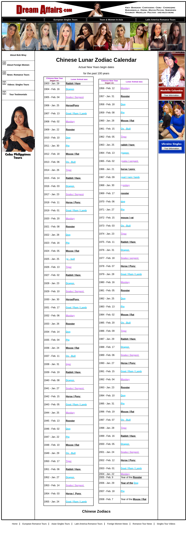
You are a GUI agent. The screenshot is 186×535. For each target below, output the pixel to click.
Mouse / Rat (72, 154)
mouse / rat (127, 217)
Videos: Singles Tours (18, 84)
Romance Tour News (142, 524)
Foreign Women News (117, 524)
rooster (125, 193)
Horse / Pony (73, 202)
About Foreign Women (18, 65)
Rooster (70, 129)
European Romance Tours (34, 524)
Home (23, 20)
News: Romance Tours (18, 75)
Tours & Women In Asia (111, 20)
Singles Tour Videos (166, 524)
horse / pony (128, 169)
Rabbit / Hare (73, 83)
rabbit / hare (128, 145)
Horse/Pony (72, 105)
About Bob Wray (18, 55)
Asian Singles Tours (60, 524)
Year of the (127, 483)
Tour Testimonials (18, 94)
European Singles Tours (66, 20)
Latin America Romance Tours (160, 20)
